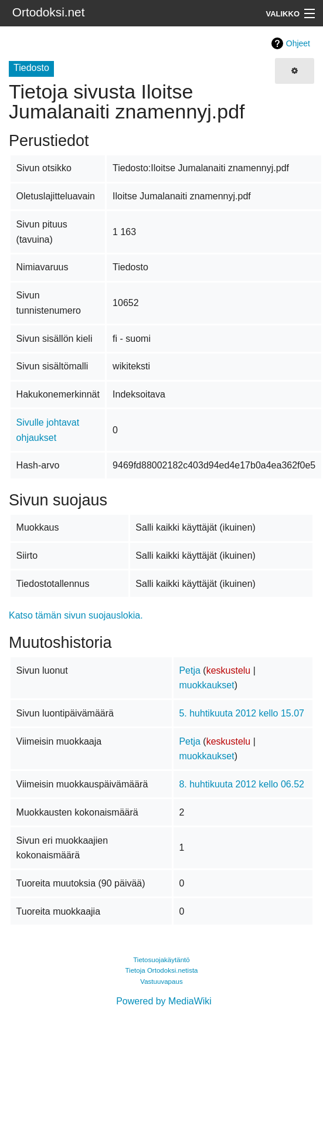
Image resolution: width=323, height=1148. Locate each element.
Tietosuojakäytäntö (161, 959)
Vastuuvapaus (161, 981)
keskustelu (228, 670)
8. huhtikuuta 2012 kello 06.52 (241, 784)
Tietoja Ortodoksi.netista (161, 970)
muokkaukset (206, 685)
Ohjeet (298, 43)
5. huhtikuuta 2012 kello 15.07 (241, 713)
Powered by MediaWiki (164, 1001)
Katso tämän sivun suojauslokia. (76, 615)
